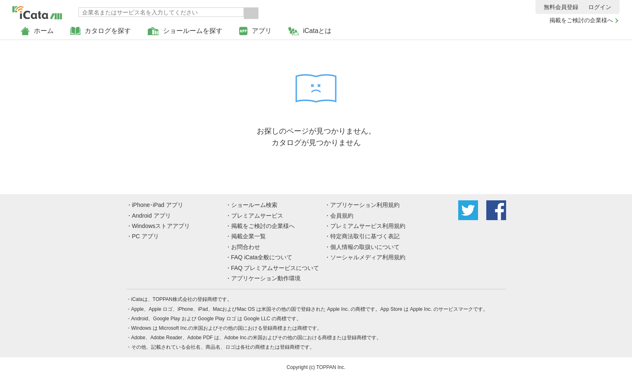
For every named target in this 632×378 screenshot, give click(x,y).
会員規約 (341, 215)
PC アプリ (145, 236)
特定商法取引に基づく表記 (365, 236)
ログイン (599, 7)
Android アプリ (151, 215)
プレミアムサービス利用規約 (367, 226)
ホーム (37, 31)
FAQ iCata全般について (262, 257)
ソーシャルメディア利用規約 (367, 257)
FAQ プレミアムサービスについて (275, 268)
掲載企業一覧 (248, 236)
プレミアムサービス (257, 215)
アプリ (255, 31)
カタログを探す (100, 31)
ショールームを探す (185, 31)
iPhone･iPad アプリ (158, 205)
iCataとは (309, 31)
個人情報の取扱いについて (365, 247)
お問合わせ (245, 247)
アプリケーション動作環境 (266, 278)
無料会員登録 (561, 7)
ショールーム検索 (254, 205)
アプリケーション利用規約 (365, 205)
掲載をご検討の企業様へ (581, 20)
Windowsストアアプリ (161, 226)
